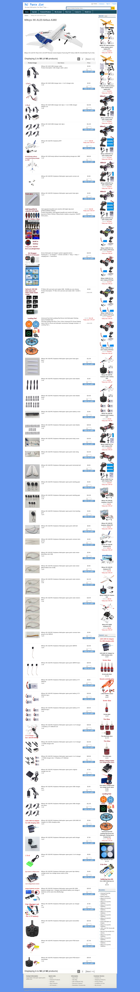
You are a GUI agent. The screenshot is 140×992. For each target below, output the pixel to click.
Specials (34, 12)
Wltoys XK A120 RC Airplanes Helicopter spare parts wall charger (60, 837)
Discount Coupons (77, 983)
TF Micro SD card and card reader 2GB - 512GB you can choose (60, 289)
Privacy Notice (99, 981)
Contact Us (78, 12)
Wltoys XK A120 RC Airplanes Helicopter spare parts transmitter (60, 920)
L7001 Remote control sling (107, 694)
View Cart (68, 12)
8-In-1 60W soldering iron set (107, 881)
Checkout (101, 4)
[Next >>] (90, 59)
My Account (58, 12)
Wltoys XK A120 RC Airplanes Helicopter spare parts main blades (60, 378)
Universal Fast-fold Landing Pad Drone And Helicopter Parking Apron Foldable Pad (107, 834)
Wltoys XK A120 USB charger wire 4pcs (53, 124)
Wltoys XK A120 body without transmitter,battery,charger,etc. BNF (60, 156)
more (106, 16)
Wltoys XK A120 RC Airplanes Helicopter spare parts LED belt (59, 526)
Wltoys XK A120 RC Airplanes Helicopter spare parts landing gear (60, 482)
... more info (89, 292)
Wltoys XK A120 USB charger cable (51, 66)
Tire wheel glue (107, 755)
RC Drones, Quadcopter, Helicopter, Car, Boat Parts (46, 990)
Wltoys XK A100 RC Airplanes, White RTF (107, 523)
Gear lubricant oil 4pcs (107, 859)
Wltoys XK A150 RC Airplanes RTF (107, 567)
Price (88, 63)
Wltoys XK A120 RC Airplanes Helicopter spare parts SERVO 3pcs (60, 663)
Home (26, 12)
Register (114, 3)
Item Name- (61, 63)
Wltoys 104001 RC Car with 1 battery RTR (107, 444)
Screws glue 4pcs (107, 673)
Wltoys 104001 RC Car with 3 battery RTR (107, 479)
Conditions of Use (100, 983)
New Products (54, 983)
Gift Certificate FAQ (77, 981)
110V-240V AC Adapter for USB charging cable (107, 653)
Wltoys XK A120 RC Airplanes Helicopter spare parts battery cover (60, 411)
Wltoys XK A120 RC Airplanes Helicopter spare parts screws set (60, 176)
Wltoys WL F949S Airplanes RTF (107, 625)
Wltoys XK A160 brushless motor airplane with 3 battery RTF (107, 47)
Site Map (74, 979)
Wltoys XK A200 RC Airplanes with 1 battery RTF (107, 376)
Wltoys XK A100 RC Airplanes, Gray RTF (107, 501)
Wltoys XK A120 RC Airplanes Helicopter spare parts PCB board (60, 940)
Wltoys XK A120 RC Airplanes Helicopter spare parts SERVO (59, 645)
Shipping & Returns (100, 979)
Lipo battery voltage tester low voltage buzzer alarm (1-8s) (107, 787)
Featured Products (45, 12)
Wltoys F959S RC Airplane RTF (107, 595)
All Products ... (54, 985)
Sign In (108, 3)
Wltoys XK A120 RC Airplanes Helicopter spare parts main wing (60, 452)
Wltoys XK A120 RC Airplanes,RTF (51, 141)
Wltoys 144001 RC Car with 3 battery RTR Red (107, 348)
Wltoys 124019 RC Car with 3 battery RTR (107, 218)
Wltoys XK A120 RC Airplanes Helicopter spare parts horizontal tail (61, 465)
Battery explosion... (105, 896)
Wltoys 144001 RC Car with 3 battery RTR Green (107, 313)
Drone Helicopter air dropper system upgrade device (56, 253)
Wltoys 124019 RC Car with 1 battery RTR (107, 183)
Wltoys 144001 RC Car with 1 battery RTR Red (107, 278)
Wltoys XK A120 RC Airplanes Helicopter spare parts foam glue (59, 193)
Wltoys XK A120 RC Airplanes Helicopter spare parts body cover (60, 438)
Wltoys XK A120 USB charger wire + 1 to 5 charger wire (57, 83)
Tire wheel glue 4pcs (107, 735)
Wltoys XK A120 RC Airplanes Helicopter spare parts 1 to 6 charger (61, 854)
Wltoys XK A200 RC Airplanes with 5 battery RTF (107, 415)
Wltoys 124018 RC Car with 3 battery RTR (107, 154)
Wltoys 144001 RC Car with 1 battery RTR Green (107, 248)
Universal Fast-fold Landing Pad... (105, 894)
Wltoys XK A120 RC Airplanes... (105, 899)
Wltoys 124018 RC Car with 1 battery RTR (107, 118)
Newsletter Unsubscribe (78, 985)
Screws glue (107, 713)
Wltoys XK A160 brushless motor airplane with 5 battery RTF (107, 87)
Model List (88, 12)
